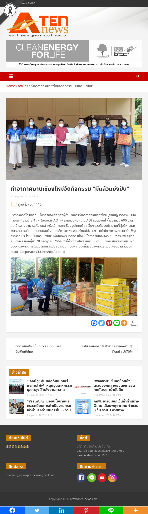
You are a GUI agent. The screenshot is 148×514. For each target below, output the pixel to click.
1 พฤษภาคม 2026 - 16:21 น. (41, 415)
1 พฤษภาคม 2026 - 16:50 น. (107, 395)
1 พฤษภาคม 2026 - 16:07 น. (107, 415)
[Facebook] (94, 323)
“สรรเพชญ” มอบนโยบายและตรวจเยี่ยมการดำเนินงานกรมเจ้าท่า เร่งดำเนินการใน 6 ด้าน (49, 406)
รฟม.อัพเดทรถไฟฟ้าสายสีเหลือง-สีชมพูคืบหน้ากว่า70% (107, 349)
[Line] (116, 323)
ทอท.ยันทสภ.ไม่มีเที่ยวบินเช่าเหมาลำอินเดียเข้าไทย (38, 349)
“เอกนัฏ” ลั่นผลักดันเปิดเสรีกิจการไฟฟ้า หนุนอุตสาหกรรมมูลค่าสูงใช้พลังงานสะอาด (49, 385)
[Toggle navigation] (11, 76)
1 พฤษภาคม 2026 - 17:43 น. (41, 395)
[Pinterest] (109, 323)
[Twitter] (101, 323)
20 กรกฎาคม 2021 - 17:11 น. (25, 196)
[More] (124, 323)
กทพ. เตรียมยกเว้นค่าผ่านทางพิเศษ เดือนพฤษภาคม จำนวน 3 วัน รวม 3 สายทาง (116, 406)
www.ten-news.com (84, 499)
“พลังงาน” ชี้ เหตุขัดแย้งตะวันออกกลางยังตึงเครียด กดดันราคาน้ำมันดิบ (114, 385)
